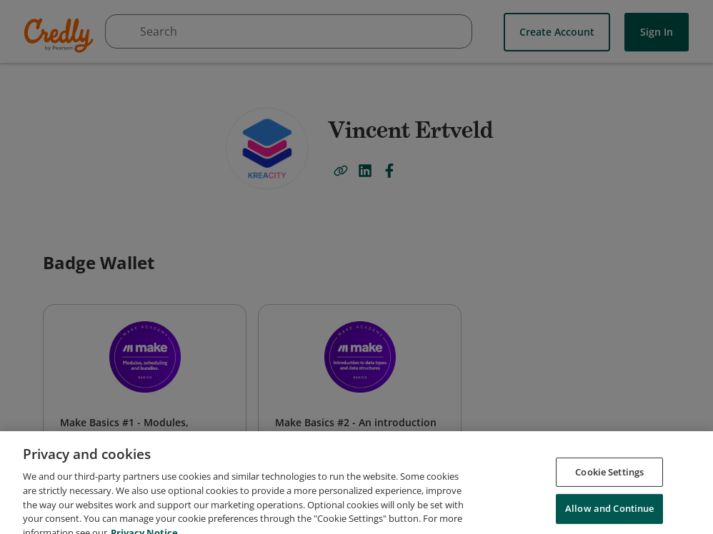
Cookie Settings (609, 489)
